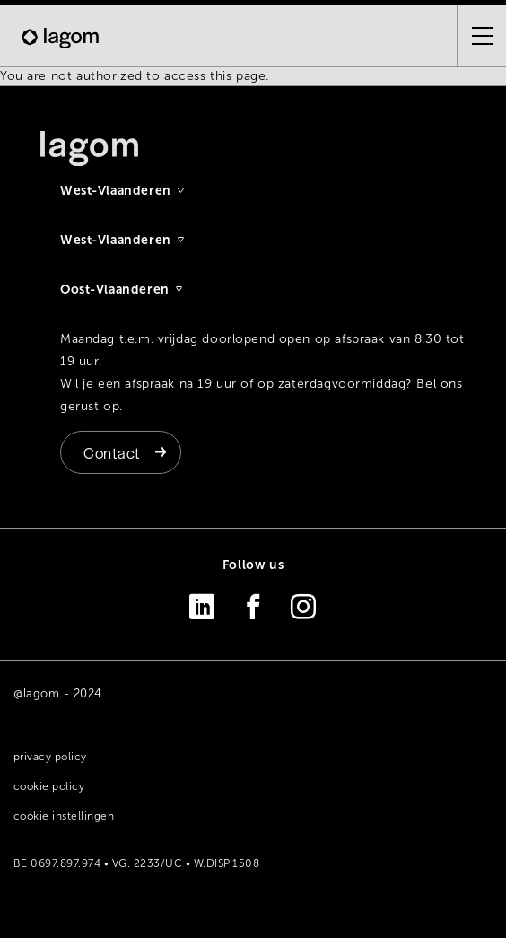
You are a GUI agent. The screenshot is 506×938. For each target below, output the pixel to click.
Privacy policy (50, 756)
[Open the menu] (475, 36)
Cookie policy (48, 786)
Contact (111, 452)
